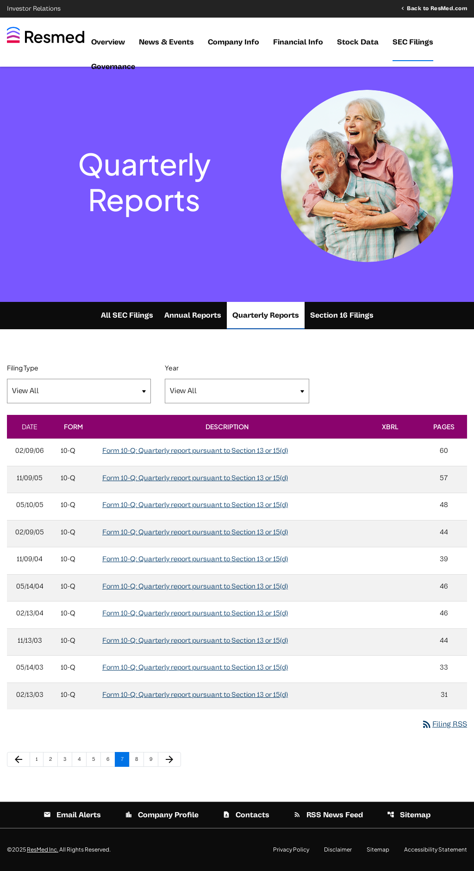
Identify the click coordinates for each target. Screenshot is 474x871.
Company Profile (162, 815)
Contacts (246, 815)
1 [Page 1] (39, 759)
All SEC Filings (127, 315)
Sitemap (408, 815)
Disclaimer (338, 849)
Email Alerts (72, 815)
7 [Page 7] (125, 759)
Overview (108, 42)
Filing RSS (444, 724)
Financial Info (298, 42)
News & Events (166, 42)
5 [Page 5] (96, 759)
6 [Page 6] (110, 759)
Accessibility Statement (435, 849)
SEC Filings (413, 42)
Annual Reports (192, 315)
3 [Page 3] (67, 759)
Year (172, 367)
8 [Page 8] (139, 759)
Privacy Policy (291, 849)
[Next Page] (169, 759)
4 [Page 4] (82, 759)
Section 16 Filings (342, 315)
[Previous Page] (18, 759)
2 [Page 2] (53, 759)
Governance (113, 66)
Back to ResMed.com (437, 8)
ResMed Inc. (42, 849)
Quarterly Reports (265, 315)
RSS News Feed (328, 815)
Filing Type (22, 367)
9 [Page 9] (153, 759)
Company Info (233, 42)
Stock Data (358, 42)
